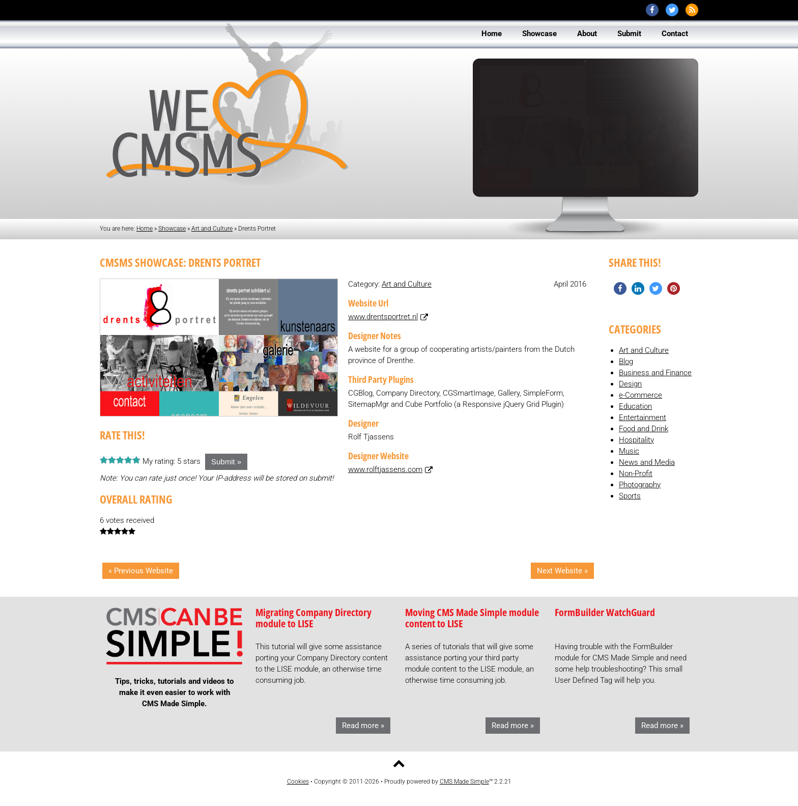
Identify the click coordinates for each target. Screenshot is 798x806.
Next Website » (562, 570)
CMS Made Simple (464, 781)
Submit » (226, 461)
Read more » (363, 725)
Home (144, 228)
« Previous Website (140, 570)
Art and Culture (212, 228)
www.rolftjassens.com (385, 469)
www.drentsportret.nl (383, 316)
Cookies (298, 781)
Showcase (172, 228)
